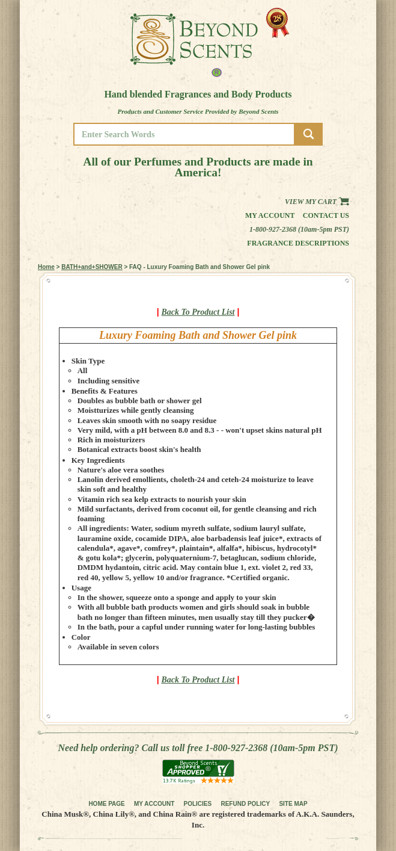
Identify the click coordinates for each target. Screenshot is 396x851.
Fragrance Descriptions (298, 243)
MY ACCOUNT (154, 803)
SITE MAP (293, 803)
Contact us (326, 215)
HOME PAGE (106, 803)
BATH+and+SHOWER (92, 267)
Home (46, 267)
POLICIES (198, 803)
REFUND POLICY (245, 803)
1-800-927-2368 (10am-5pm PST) (299, 229)
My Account (270, 215)
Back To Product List (198, 312)
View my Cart (317, 201)
